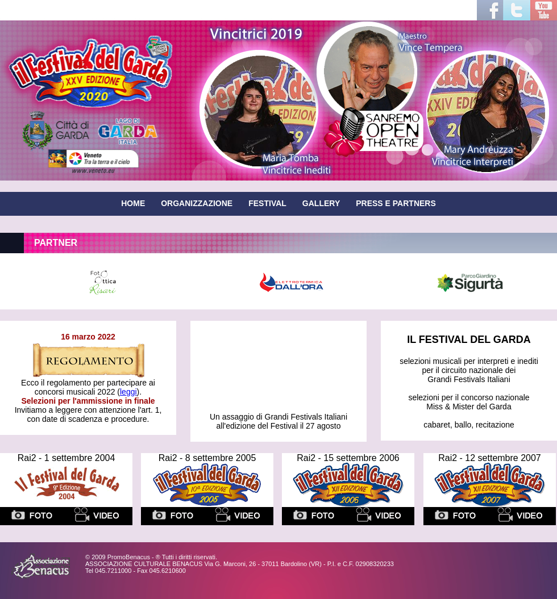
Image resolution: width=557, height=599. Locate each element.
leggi (128, 391)
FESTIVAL (267, 203)
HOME (133, 203)
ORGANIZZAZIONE (196, 203)
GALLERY (321, 203)
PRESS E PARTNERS (396, 203)
